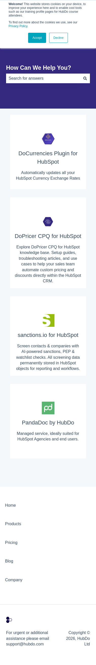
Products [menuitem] (13, 524)
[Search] (85, 78)
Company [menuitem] (13, 580)
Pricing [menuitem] (11, 542)
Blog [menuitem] (9, 561)
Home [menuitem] (10, 505)
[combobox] (43, 78)
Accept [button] (37, 38)
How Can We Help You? (38, 67)
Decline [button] (58, 38)
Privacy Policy (18, 26)
